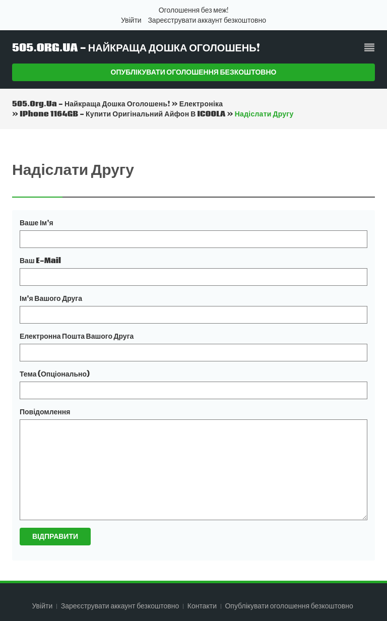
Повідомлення (45, 412)
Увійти (131, 20)
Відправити (55, 536)
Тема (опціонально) (55, 374)
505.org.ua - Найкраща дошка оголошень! (136, 48)
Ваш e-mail (40, 261)
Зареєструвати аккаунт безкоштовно (207, 20)
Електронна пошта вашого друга (77, 336)
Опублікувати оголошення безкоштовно (194, 72)
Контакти (202, 606)
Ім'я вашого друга (51, 298)
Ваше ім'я (36, 223)
